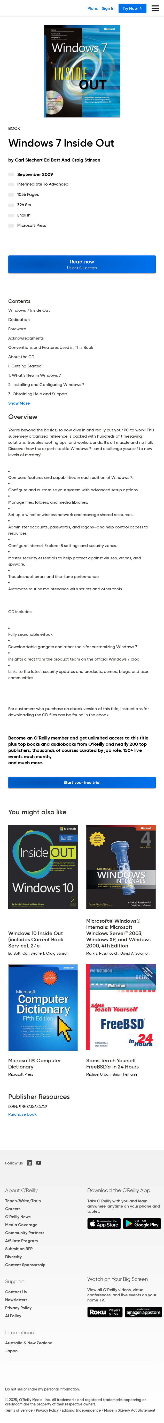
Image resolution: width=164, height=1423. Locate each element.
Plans (93, 8)
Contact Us (16, 1292)
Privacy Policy (18, 1308)
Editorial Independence (81, 1410)
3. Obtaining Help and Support (37, 394)
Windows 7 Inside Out (29, 310)
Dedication (19, 320)
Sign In (108, 8)
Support (14, 1281)
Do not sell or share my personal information (42, 1389)
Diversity (13, 1256)
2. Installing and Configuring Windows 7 (46, 385)
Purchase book (22, 1114)
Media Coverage (21, 1224)
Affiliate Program (21, 1240)
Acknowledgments (26, 338)
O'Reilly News (17, 1216)
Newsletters (16, 1300)
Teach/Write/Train (23, 1200)
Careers (12, 1208)
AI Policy (13, 1316)
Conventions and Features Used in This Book (50, 347)
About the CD (21, 357)
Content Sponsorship (25, 1264)
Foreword (17, 329)
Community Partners (24, 1232)
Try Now (132, 8)
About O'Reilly (21, 1190)
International (20, 1332)
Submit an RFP (19, 1248)
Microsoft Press (31, 225)
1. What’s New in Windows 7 (34, 375)
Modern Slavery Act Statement (129, 1410)
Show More (19, 403)
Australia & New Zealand (28, 1343)
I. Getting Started (25, 366)
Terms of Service (19, 1410)
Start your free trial (82, 782)
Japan (11, 1351)
